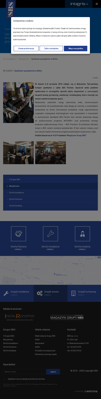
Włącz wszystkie (76, 48)
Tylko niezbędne (51, 48)
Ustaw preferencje (26, 48)
